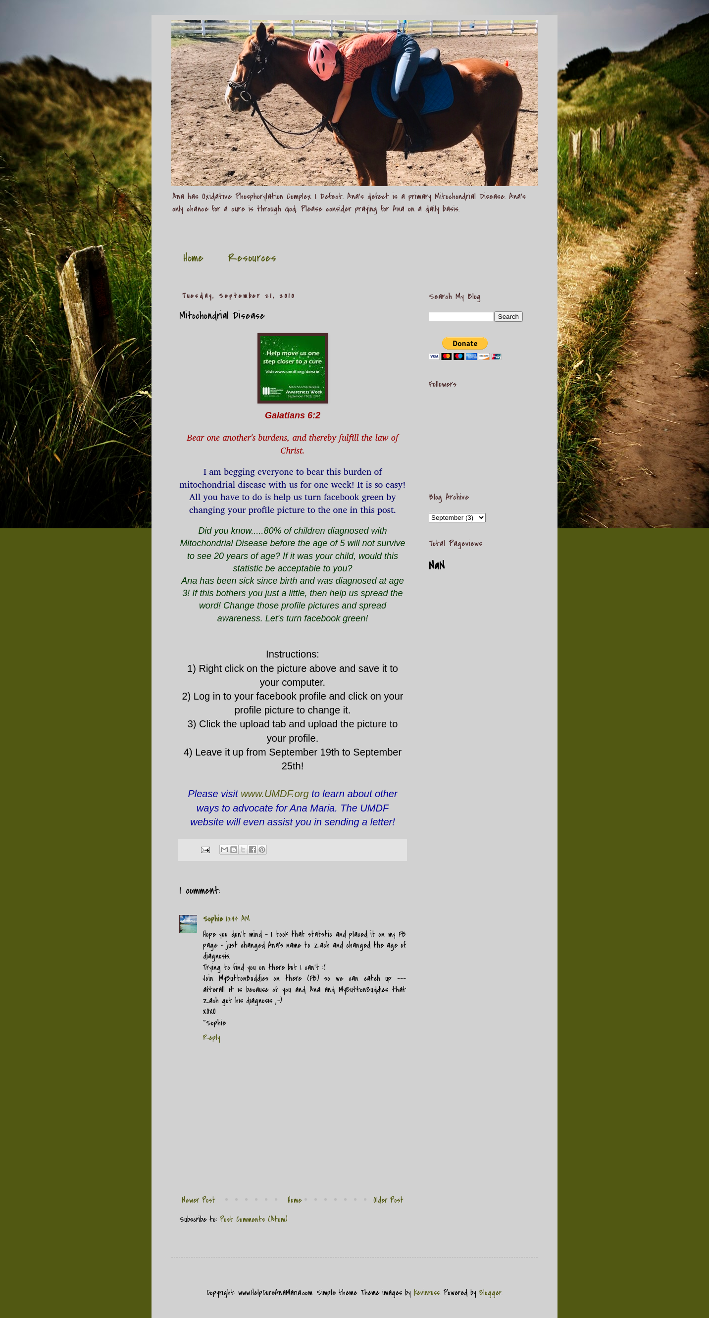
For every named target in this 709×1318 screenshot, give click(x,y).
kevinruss (427, 1292)
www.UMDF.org (274, 793)
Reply (211, 1037)
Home (193, 258)
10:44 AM (238, 918)
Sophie (213, 918)
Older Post (388, 1200)
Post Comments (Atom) (254, 1219)
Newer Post (198, 1200)
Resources (252, 258)
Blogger (490, 1292)
